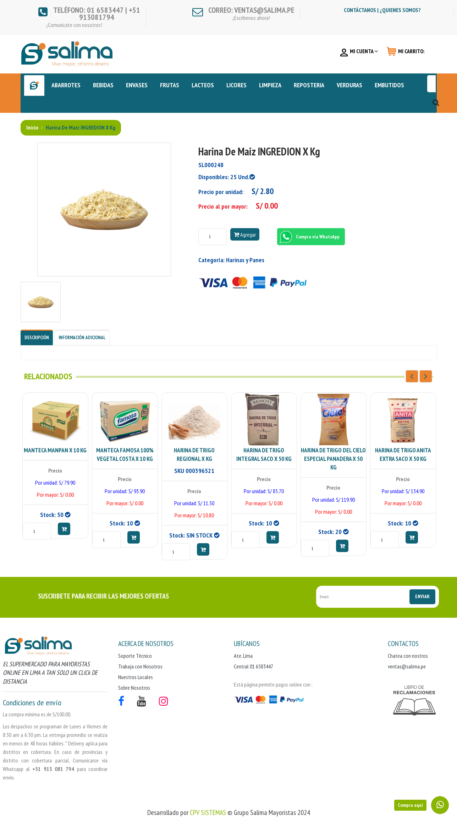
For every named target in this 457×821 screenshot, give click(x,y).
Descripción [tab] (36, 338)
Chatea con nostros (408, 655)
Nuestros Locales (135, 677)
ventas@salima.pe (407, 666)
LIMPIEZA (270, 85)
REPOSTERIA (309, 85)
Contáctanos (360, 9)
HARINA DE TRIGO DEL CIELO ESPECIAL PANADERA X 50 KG (333, 458)
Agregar (245, 234)
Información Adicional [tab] (82, 338)
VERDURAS (349, 85)
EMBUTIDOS (389, 85)
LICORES (236, 85)
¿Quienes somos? (400, 9)
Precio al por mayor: (223, 206)
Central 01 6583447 (253, 666)
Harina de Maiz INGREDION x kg (80, 127)
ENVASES (137, 85)
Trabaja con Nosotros (140, 666)
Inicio (32, 127)
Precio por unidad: (220, 192)
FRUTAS (169, 85)
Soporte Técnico (135, 655)
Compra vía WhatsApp (308, 236)
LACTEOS (203, 85)
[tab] (41, 301)
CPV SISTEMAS (208, 812)
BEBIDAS (103, 85)
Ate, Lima (243, 655)
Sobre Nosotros (134, 687)
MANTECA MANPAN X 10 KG (55, 450)
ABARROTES (66, 85)
